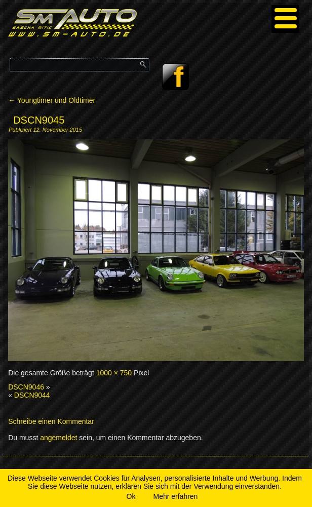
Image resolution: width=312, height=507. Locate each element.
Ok (131, 496)
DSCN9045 (38, 120)
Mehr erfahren (175, 496)
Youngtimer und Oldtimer (51, 100)
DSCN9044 (32, 395)
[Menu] (285, 19)
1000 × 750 (114, 373)
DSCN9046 (26, 387)
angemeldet (58, 438)
